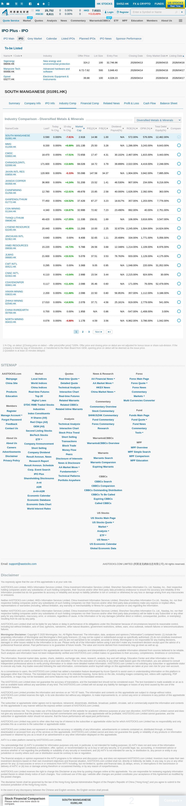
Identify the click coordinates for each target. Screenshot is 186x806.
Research (103, 428)
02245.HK (10, 229)
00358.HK (10, 183)
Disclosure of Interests (69, 458)
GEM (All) (39, 426)
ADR (39, 487)
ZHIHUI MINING (14, 300)
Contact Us (11, 428)
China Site (12, 383)
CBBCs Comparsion (103, 485)
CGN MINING (12, 208)
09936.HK (10, 248)
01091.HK (10, 138)
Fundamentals (69, 471)
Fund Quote (139, 419)
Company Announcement (39, 443)
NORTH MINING (14, 319)
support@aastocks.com (23, 563)
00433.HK (10, 322)
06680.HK (10, 257)
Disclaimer (11, 456)
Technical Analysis (69, 387)
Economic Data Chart (39, 504)
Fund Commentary (103, 419)
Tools (139, 432)
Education (11, 396)
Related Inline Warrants (69, 409)
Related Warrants (69, 400)
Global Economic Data (103, 548)
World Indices (39, 383)
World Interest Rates (39, 508)
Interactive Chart (69, 391)
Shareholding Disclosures (39, 478)
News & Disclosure (69, 463)
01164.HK (10, 211)
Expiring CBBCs (103, 498)
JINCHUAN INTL (14, 236)
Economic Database (39, 500)
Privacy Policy (11, 460)
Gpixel (7, 76)
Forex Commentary (103, 424)
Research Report (39, 461)
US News (103, 539)
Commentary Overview (103, 406)
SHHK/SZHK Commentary (103, 415)
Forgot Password (12, 419)
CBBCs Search (103, 481)
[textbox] (158, 12)
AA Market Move (69, 467)
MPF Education (139, 460)
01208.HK (10, 146)
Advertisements (11, 451)
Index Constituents (39, 413)
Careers (11, 447)
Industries (39, 409)
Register (12, 411)
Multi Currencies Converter (139, 400)
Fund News (139, 424)
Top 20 (39, 396)
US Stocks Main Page (103, 518)
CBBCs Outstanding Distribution (103, 490)
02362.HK (10, 239)
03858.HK (10, 174)
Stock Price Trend (69, 432)
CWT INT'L (11, 263)
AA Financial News (103, 378)
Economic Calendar (39, 495)
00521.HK (10, 266)
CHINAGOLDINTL (15, 162)
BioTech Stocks (39, 435)
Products (11, 391)
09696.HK (10, 220)
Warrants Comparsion (103, 462)
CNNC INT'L (12, 273)
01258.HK (10, 193)
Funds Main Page (139, 415)
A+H (38, 482)
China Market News (103, 391)
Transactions (69, 441)
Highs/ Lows (39, 400)
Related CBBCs (69, 404)
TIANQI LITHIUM (14, 217)
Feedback (11, 424)
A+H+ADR (39, 491)
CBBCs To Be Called (103, 494)
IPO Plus (39, 474)
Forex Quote (139, 383)
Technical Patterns (69, 475)
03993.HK (10, 156)
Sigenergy (9, 61)
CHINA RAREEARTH (16, 310)
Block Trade (69, 445)
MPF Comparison (139, 456)
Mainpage (11, 378)
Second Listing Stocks (39, 430)
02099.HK (10, 165)
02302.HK (10, 275)
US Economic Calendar (103, 544)
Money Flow (69, 450)
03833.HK (10, 294)
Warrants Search (103, 458)
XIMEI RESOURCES (16, 245)
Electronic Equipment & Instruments (56, 78)
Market (103, 526)
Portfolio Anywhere (69, 480)
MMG (8, 144)
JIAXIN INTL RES (14, 171)
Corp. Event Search (39, 469)
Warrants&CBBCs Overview (103, 443)
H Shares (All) (39, 417)
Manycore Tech (12, 68)
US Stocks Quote (103, 522)
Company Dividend (39, 452)
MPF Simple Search (139, 451)
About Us (11, 443)
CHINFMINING (13, 190)
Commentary (139, 391)
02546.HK (10, 303)
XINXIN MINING (14, 291)
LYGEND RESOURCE (17, 227)
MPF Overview (139, 447)
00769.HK (10, 312)
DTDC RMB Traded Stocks (39, 404)
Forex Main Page (139, 378)
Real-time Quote (69, 378)
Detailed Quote (69, 383)
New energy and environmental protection (56, 62)
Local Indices (39, 378)
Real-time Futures (39, 391)
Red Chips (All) (39, 422)
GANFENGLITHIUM (16, 199)
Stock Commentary (103, 411)
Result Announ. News (38, 456)
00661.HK (10, 285)
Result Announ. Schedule (39, 465)
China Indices (39, 387)
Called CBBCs (103, 503)
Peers (69, 454)
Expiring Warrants (103, 466)
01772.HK (10, 202)
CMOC (9, 153)
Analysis (103, 531)
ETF (39, 439)
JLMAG (9, 254)
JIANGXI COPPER (15, 180)
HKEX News (103, 387)
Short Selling (38, 448)
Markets (139, 396)
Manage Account (11, 415)
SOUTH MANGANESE (17, 135)
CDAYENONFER (14, 282)
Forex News (139, 387)
